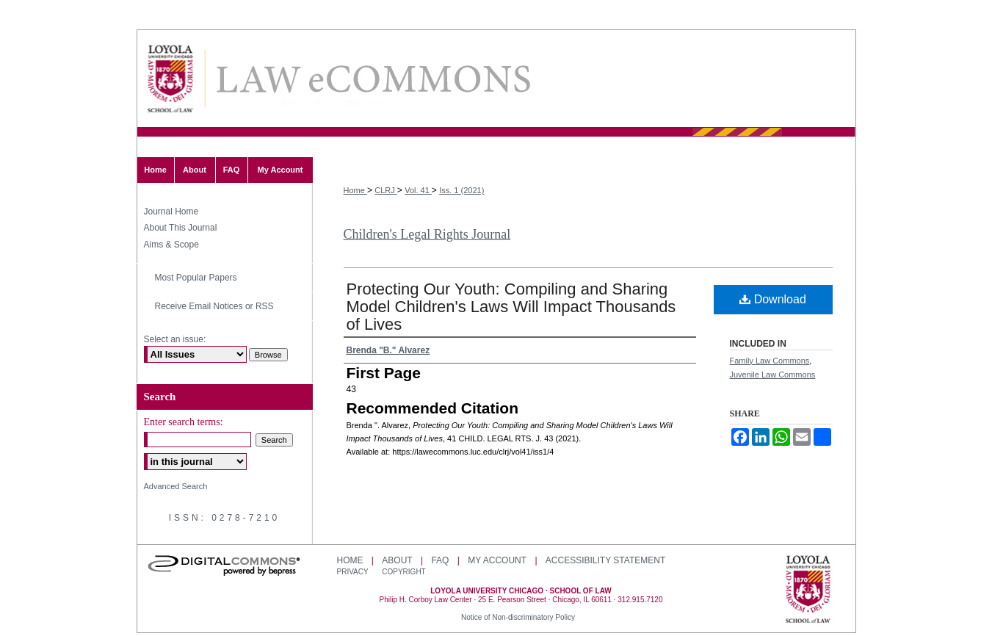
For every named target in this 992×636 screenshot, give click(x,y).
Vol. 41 (418, 190)
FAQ (440, 560)
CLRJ (385, 190)
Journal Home (171, 211)
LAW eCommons (372, 79)
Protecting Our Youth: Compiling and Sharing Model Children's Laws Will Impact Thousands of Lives (511, 306)
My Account (497, 560)
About (397, 560)
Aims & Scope (171, 244)
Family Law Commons (770, 360)
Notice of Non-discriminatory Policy (518, 617)
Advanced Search (176, 486)
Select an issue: (175, 339)
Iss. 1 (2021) (461, 190)
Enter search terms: (183, 421)
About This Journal (180, 228)
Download (772, 299)
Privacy (354, 572)
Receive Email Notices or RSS (214, 306)
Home (355, 190)
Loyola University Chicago (808, 590)
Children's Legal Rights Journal (427, 234)
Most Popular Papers (196, 277)
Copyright (403, 572)
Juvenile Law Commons (773, 374)
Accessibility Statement (605, 560)
